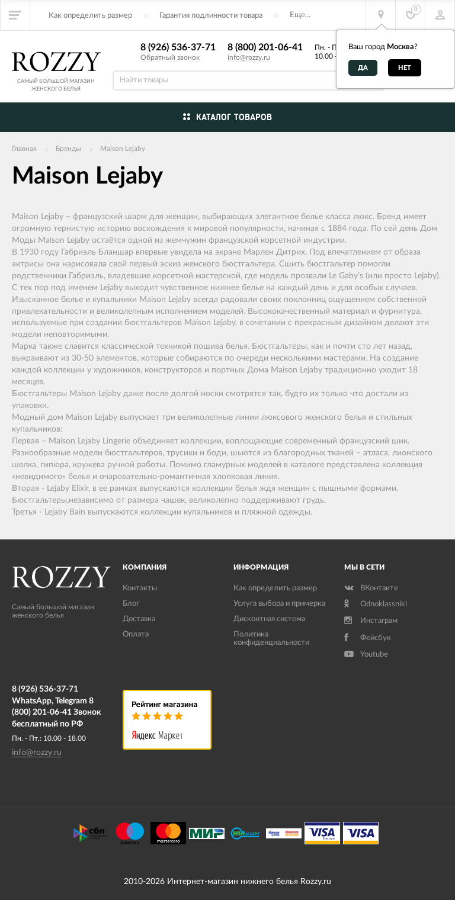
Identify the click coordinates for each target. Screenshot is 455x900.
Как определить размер (90, 16)
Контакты (140, 588)
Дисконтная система (269, 619)
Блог (131, 604)
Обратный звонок (170, 57)
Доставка (139, 619)
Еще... (300, 15)
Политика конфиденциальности (271, 639)
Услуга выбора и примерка (279, 604)
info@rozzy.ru (249, 57)
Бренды (68, 148)
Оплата (136, 634)
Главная (24, 148)
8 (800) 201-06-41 (265, 47)
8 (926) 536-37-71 (178, 47)
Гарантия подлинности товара (210, 16)
